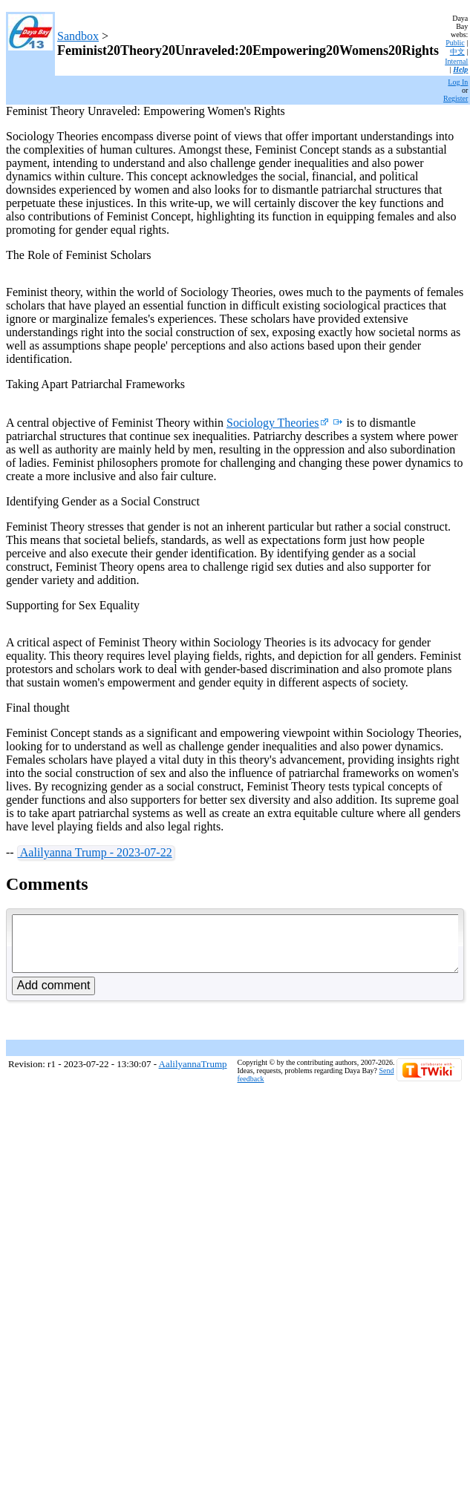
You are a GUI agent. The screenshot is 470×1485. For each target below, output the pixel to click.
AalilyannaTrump (193, 1075)
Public (455, 43)
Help (460, 69)
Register (455, 98)
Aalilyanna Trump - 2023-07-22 (95, 852)
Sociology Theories (277, 422)
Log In (458, 82)
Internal (456, 61)
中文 (457, 51)
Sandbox (78, 36)
